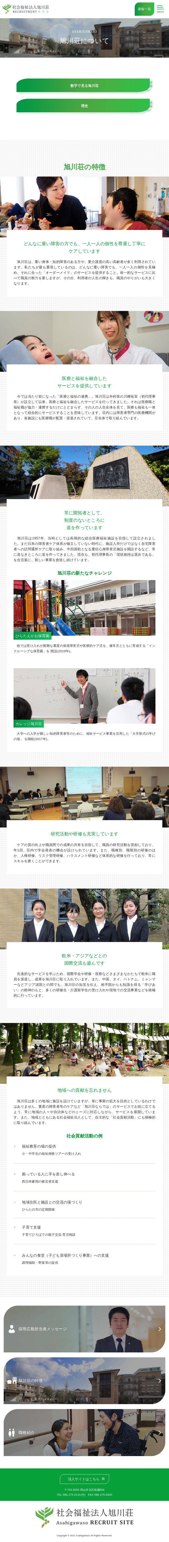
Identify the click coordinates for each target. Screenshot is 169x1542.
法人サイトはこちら (84, 1479)
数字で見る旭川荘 (84, 86)
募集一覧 (144, 9)
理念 (84, 106)
